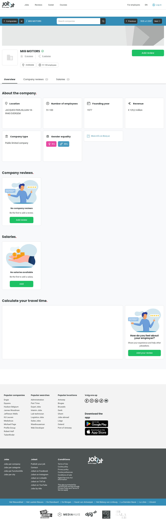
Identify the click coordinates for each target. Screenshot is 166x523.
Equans (7, 403)
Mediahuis (8, 421)
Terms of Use (63, 464)
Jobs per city (9, 474)
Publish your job (38, 464)
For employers (133, 5)
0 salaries (46, 56)
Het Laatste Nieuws (34, 502)
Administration (37, 400)
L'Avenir (152, 502)
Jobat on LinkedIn (39, 478)
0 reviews (29, 56)
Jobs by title (36, 488)
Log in (156, 5)
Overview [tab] (9, 79)
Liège (60, 421)
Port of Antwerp (65, 428)
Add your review (144, 352)
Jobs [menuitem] (26, 5)
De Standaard (52, 502)
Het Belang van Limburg (106, 502)
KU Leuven (8, 417)
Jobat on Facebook (39, 471)
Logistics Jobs (37, 417)
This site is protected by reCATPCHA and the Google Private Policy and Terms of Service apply (68, 487)
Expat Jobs (36, 407)
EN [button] (146, 5)
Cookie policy (63, 467)
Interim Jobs (36, 410)
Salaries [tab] (63, 79)
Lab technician (37, 414)
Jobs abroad (63, 417)
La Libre (142, 502)
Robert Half (9, 431)
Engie (6, 400)
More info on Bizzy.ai (98, 136)
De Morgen (66, 502)
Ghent (60, 414)
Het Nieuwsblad (16, 502)
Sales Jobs (36, 421)
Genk (60, 410)
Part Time (35, 403)
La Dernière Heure (128, 502)
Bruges (61, 403)
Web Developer (37, 428)
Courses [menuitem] (63, 5)
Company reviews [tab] (35, 79)
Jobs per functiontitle (13, 471)
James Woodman (12, 410)
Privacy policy (63, 469)
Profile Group (9, 428)
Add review (148, 52)
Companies (10, 21)
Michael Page (10, 424)
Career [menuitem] (51, 5)
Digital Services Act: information (65, 478)
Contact (34, 467)
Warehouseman (38, 424)
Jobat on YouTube (39, 485)
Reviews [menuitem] (38, 5)
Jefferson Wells (11, 414)
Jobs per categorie (12, 467)
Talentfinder (9, 435)
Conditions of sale (65, 475)
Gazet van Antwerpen (83, 502)
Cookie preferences (65, 472)
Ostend (61, 424)
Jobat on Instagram (39, 474)
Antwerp (61, 400)
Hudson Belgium (11, 407)
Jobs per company (12, 464)
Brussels (61, 407)
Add (21, 283)
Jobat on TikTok (38, 481)
